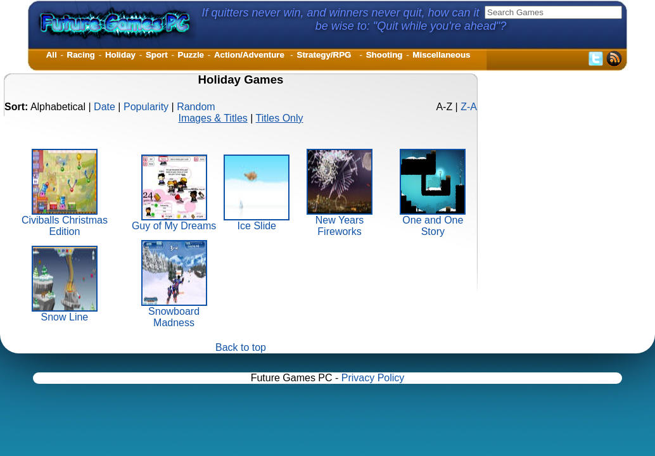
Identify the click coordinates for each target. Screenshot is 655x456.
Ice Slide (256, 221)
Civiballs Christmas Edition (65, 221)
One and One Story (433, 221)
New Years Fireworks (339, 221)
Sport (157, 55)
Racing (81, 55)
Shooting (384, 55)
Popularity (146, 106)
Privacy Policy (373, 377)
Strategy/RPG (326, 55)
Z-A (469, 106)
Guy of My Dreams (174, 221)
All (51, 55)
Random (196, 106)
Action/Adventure (250, 55)
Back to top (240, 347)
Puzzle (191, 55)
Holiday (120, 55)
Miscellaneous (441, 55)
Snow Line (65, 312)
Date (104, 106)
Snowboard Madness (174, 312)
